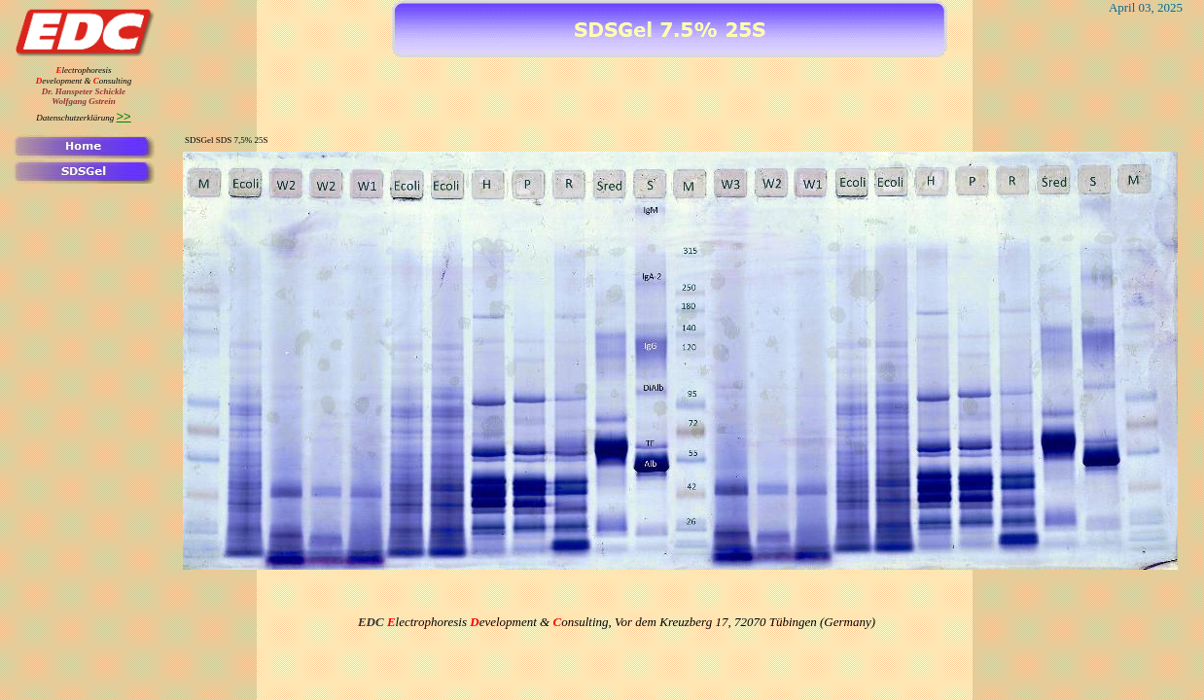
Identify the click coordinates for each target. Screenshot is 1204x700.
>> (124, 116)
